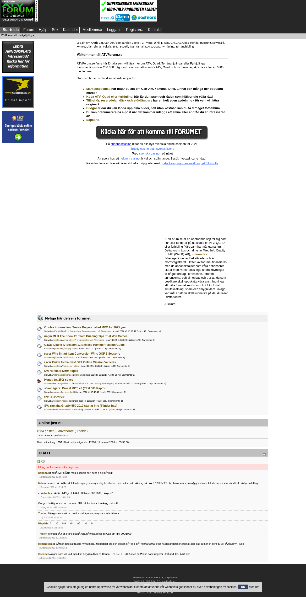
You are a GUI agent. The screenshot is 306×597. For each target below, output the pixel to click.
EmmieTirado (60, 331)
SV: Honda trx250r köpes (61, 371)
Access (65, 401)
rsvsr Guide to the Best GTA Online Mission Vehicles (80, 362)
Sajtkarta (92, 120)
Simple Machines (167, 581)
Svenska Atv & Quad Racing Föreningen (93, 383)
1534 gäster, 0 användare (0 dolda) (62, 431)
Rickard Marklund (62, 409)
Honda (77, 375)
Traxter (42, 513)
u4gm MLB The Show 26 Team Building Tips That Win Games (85, 336)
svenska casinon (150, 153)
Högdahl (43, 523)
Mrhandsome (46, 483)
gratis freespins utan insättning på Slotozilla (189, 163)
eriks (56, 401)
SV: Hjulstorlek (54, 397)
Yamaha (68, 392)
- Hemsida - (199, 254)
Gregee (42, 503)
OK (243, 587)
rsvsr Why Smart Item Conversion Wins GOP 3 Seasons (82, 353)
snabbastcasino (121, 144)
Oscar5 (42, 554)
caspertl (58, 392)
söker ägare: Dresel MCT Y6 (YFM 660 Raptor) (75, 388)
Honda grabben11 (62, 375)
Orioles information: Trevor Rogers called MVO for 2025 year (85, 327)
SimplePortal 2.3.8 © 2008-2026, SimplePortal (155, 577)
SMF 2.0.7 (139, 581)
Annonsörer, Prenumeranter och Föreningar (90, 331)
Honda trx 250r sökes (58, 379)
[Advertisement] (69, 10)
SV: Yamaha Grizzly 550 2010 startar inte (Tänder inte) (80, 405)
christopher (45, 493)
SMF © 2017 (152, 581)
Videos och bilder (70, 366)
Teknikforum (68, 357)
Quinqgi (66, 348)
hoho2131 (44, 472)
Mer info (254, 587)
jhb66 (57, 340)
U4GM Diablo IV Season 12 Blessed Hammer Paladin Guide (84, 344)
